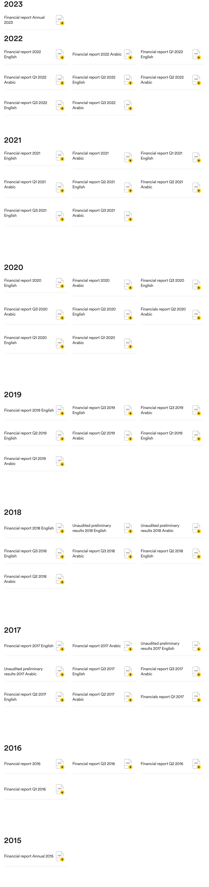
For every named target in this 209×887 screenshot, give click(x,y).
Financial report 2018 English (29, 535)
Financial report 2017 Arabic (96, 652)
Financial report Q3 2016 (93, 778)
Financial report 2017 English (28, 660)
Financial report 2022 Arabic (97, 54)
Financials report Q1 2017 (162, 703)
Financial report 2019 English (29, 425)
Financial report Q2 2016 (162, 770)
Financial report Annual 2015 (28, 863)
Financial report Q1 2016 (25, 804)
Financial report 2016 (22, 778)
